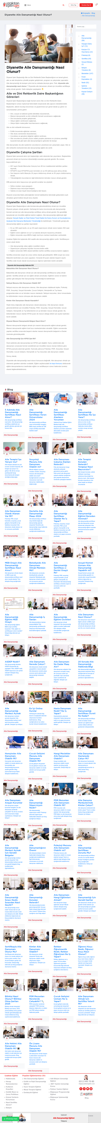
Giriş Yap (73, 5)
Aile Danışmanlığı (88, 16)
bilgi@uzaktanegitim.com (87, 1084)
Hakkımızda (10, 1079)
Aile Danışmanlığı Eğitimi (34, 1079)
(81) (85, 83)
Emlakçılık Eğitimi (31, 1092)
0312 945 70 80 (86, 1081)
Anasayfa (85, 13)
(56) (86, 38)
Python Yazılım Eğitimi (59, 1089)
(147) (87, 73)
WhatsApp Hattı (10, 1119)
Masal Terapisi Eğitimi (32, 1090)
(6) (86, 55)
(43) (86, 59)
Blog (93, 13)
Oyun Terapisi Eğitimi (32, 1087)
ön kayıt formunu (56, 363)
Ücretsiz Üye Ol (86, 5)
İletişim (9, 1108)
